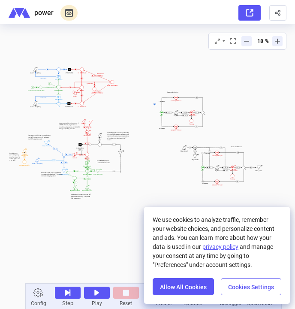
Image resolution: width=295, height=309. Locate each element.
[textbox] (82, 196)
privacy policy (220, 246)
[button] (277, 13)
